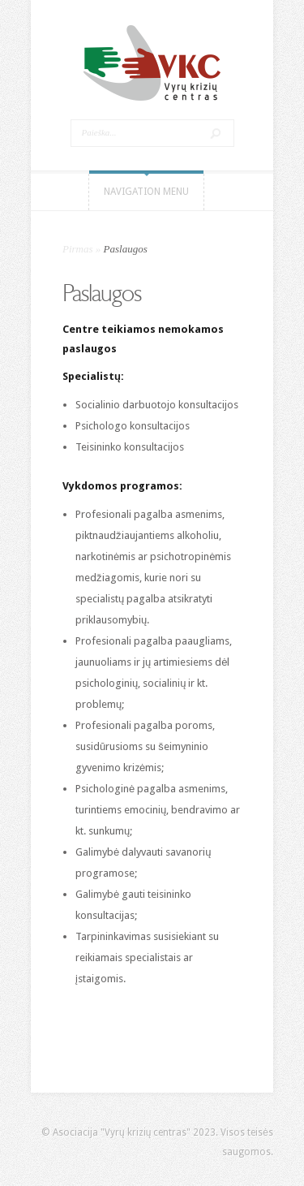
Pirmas (77, 249)
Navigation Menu (146, 191)
